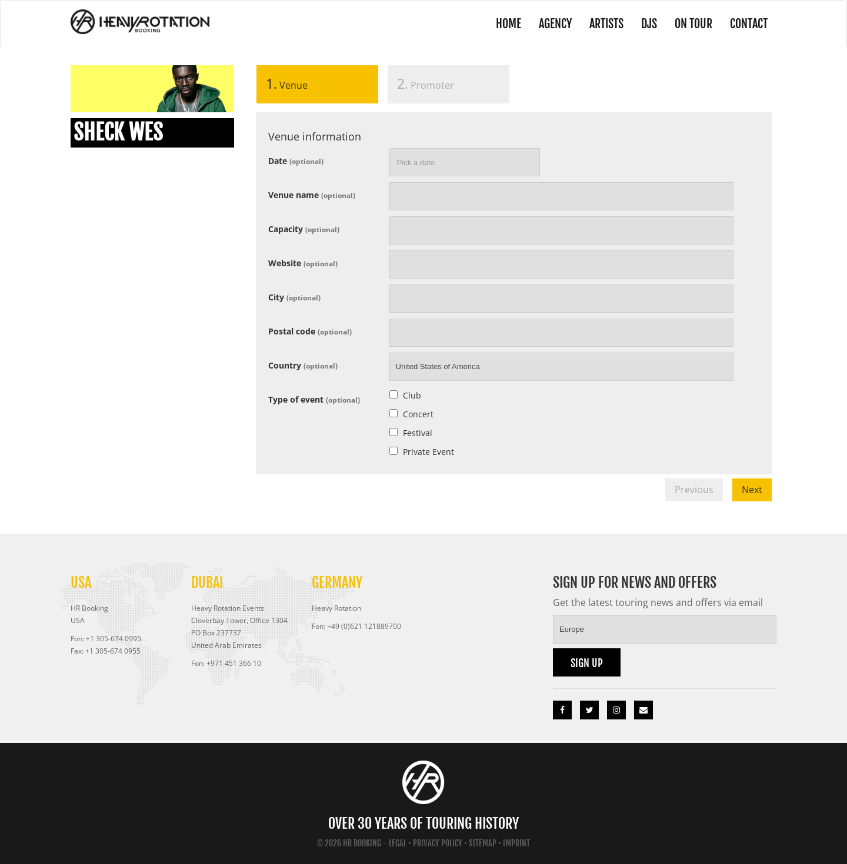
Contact (749, 23)
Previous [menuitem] (694, 489)
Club (412, 395)
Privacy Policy (437, 843)
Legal (397, 843)
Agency (555, 23)
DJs (649, 23)
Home (508, 23)
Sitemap (482, 843)
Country (303, 365)
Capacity (303, 228)
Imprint (516, 843)
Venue (282, 84)
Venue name (311, 194)
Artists (606, 23)
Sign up (587, 663)
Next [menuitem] (752, 489)
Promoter (425, 84)
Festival (417, 432)
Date (296, 160)
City (294, 297)
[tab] (317, 86)
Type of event (314, 399)
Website (303, 262)
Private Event (428, 451)
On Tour (693, 23)
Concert (418, 414)
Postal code (310, 331)
